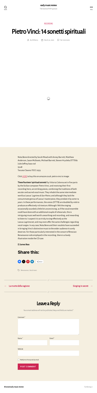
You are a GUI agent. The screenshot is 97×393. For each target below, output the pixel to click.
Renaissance (25, 270)
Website (20, 349)
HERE (24, 176)
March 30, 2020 (49, 40)
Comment (21, 317)
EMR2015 (35, 40)
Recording (48, 23)
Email (52, 338)
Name (20, 338)
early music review (48, 5)
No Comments (65, 40)
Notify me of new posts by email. (29, 360)
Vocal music (33, 270)
